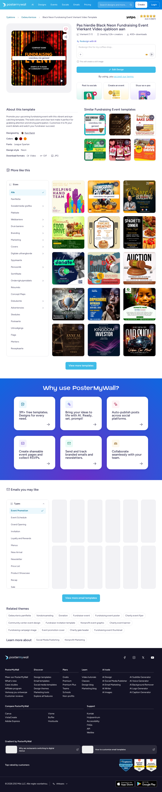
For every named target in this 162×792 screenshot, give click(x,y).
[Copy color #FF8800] (25, 138)
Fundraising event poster (107, 615)
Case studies (11, 684)
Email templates (42, 681)
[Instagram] (134, 657)
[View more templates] (81, 366)
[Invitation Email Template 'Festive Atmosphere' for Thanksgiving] (113, 567)
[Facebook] (125, 657)
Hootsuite (53, 721)
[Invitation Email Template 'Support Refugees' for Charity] (77, 567)
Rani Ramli (30, 133)
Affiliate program (13, 688)
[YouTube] (152, 657)
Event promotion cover (53, 630)
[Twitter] (143, 657)
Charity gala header (79, 630)
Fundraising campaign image (22, 630)
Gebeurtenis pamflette (19, 615)
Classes (86, 681)
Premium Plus (69, 684)
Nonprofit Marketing (75, 640)
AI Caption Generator (140, 692)
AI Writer (106, 688)
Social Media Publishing (47, 640)
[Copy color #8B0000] (20, 138)
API (88, 728)
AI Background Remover (142, 684)
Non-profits (68, 696)
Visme (51, 713)
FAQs (89, 725)
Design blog (87, 684)
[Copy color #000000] (16, 138)
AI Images (107, 692)
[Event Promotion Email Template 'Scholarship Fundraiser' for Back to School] (148, 521)
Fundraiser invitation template (60, 623)
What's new (11, 681)
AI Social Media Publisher (114, 681)
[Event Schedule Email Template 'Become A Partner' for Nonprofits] (130, 567)
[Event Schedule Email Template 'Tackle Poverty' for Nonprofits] (113, 521)
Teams (66, 688)
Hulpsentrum (93, 717)
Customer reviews (14, 696)
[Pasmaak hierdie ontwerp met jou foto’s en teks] (38, 58)
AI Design (107, 677)
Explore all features (43, 696)
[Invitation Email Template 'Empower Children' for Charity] (130, 521)
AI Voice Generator (139, 681)
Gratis (66, 677)
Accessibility (93, 721)
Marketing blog (89, 688)
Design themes (41, 688)
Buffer (51, 717)
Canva (8, 713)
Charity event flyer (134, 615)
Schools (67, 692)
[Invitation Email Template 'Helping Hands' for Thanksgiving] (95, 567)
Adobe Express (12, 721)
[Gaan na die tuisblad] (13, 5)
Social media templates (45, 684)
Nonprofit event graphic (92, 623)
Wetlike (90, 732)
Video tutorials (89, 677)
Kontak (90, 713)
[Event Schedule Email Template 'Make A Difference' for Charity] (59, 521)
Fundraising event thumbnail (108, 630)
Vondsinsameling (44, 615)
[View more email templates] (81, 598)
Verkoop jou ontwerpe (16, 692)
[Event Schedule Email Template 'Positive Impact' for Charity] (148, 567)
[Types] (43, 503)
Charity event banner (120, 623)
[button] (66, 29)
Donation (63, 615)
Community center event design (24, 623)
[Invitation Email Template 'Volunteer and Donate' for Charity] (59, 567)
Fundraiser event (81, 615)
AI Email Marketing (111, 684)
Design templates (42, 677)
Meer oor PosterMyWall (16, 677)
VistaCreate (11, 717)
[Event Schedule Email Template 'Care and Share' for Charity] (95, 521)
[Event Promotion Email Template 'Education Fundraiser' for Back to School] (77, 521)
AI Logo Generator (139, 688)
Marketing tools (41, 692)
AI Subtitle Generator (140, 677)
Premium (67, 681)
